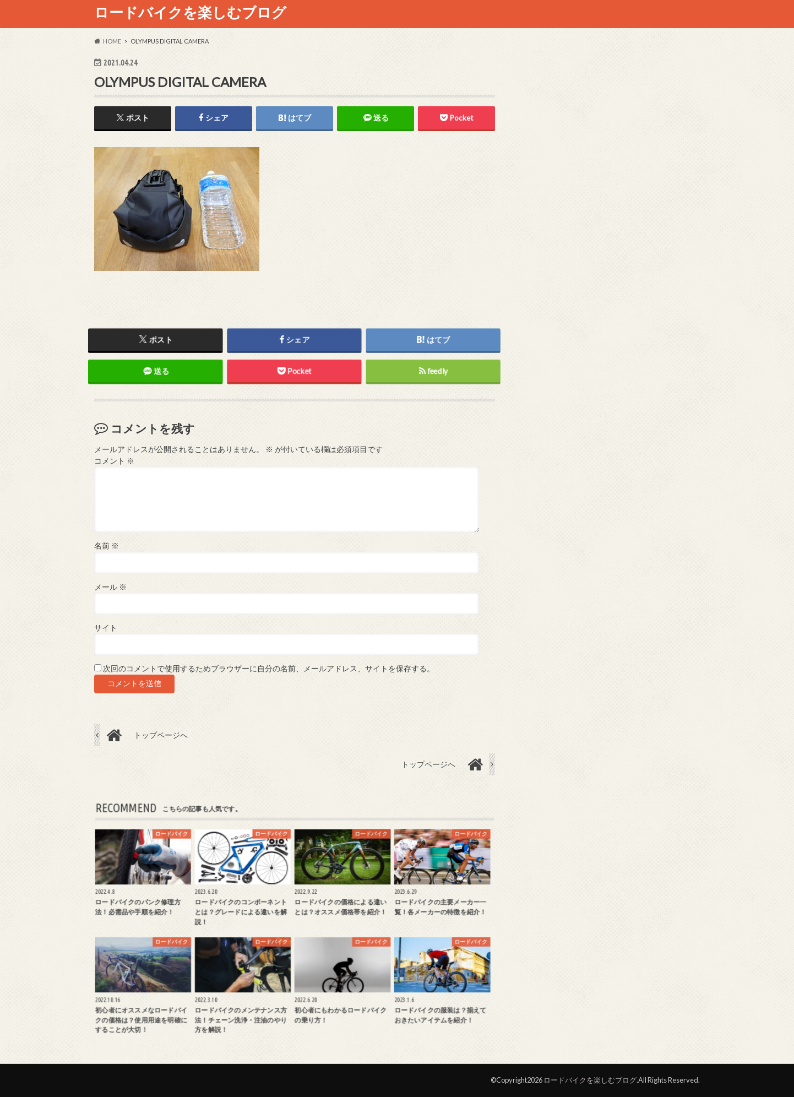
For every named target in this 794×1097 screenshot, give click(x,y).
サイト (105, 627)
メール (110, 587)
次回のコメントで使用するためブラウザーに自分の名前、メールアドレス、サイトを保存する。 (268, 668)
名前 (106, 545)
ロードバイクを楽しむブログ (190, 12)
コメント (114, 461)
